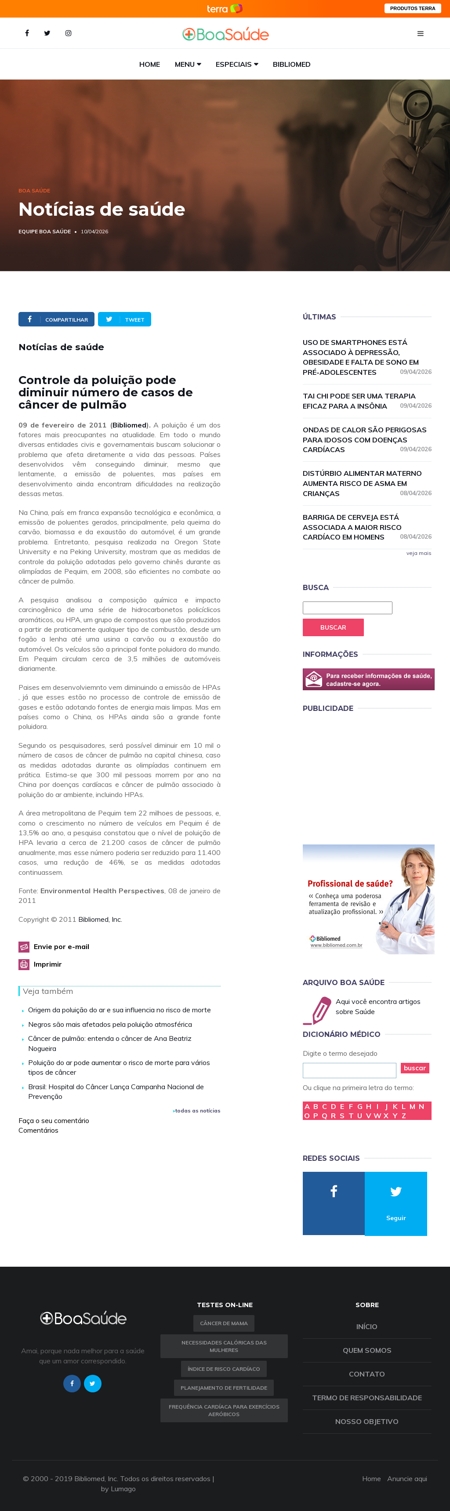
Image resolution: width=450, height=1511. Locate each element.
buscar (415, 1068)
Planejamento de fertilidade (224, 1387)
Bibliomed (292, 64)
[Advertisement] (369, 777)
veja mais (419, 553)
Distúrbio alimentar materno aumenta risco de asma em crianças (367, 483)
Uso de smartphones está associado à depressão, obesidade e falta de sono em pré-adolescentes (367, 357)
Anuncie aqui (407, 1478)
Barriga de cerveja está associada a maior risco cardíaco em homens (367, 527)
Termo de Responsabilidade (367, 1397)
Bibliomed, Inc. (100, 919)
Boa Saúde (34, 190)
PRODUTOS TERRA (412, 8)
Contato (367, 1374)
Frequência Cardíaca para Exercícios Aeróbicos (224, 1410)
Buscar (333, 627)
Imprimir (48, 964)
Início (366, 1326)
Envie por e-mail (61, 946)
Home (149, 64)
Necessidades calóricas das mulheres (224, 1346)
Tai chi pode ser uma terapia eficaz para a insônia (367, 400)
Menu (185, 64)
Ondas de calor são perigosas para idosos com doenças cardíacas (367, 439)
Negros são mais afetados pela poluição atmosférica (110, 1024)
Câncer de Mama (224, 1323)
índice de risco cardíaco (224, 1369)
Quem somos (367, 1350)
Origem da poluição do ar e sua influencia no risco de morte (119, 1009)
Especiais (234, 64)
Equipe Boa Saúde (44, 231)
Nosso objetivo (367, 1421)
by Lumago (118, 1488)
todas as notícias (197, 1110)
